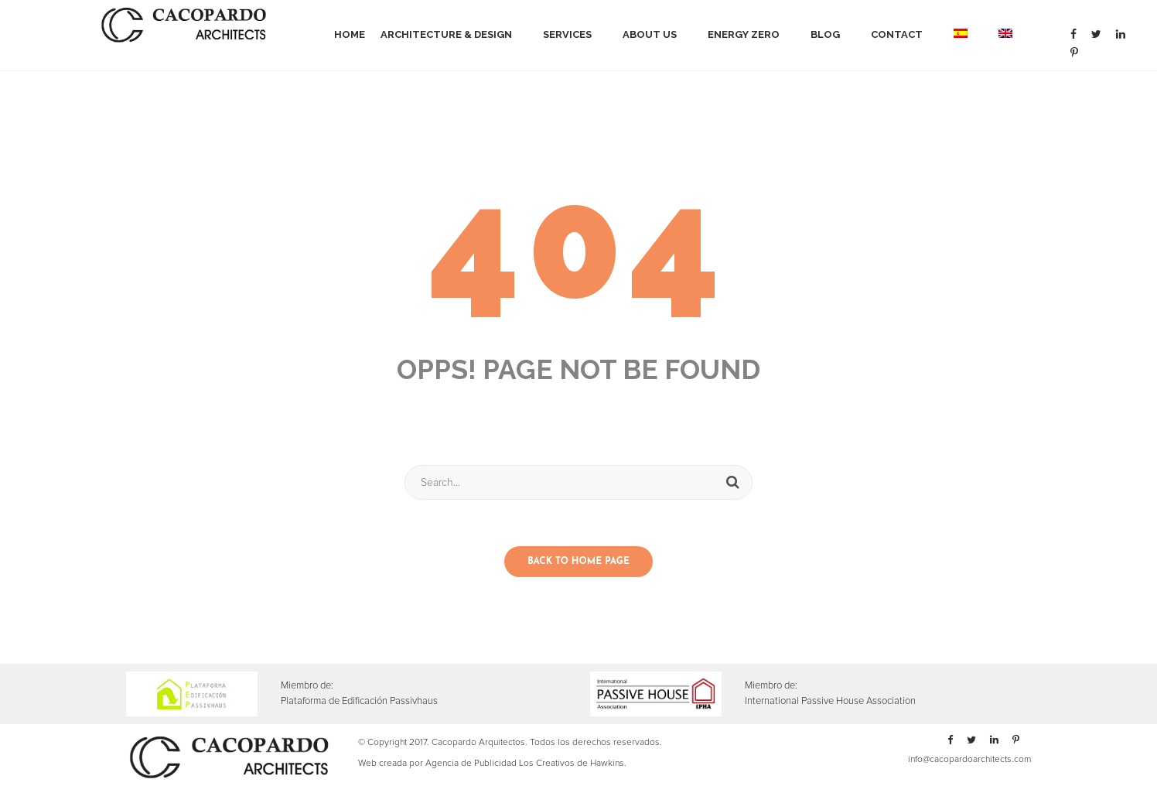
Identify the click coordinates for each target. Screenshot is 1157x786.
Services (567, 34)
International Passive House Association (830, 701)
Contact (897, 34)
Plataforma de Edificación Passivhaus (359, 701)
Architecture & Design (446, 34)
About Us (650, 34)
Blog (825, 34)
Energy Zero (744, 34)
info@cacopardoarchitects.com (969, 759)
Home (349, 34)
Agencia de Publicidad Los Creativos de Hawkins (524, 763)
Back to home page (578, 561)
